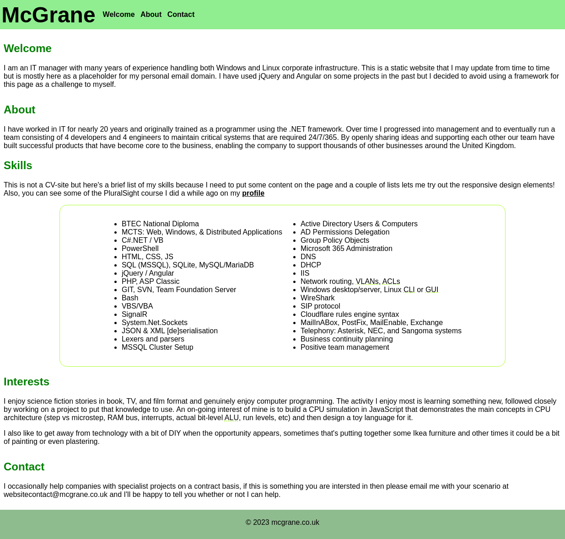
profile (253, 193)
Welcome (119, 14)
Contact (181, 14)
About (150, 14)
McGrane (48, 15)
